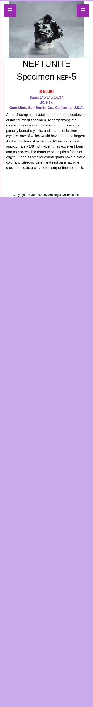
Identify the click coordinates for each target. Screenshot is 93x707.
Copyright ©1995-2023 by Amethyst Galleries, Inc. (47, 195)
